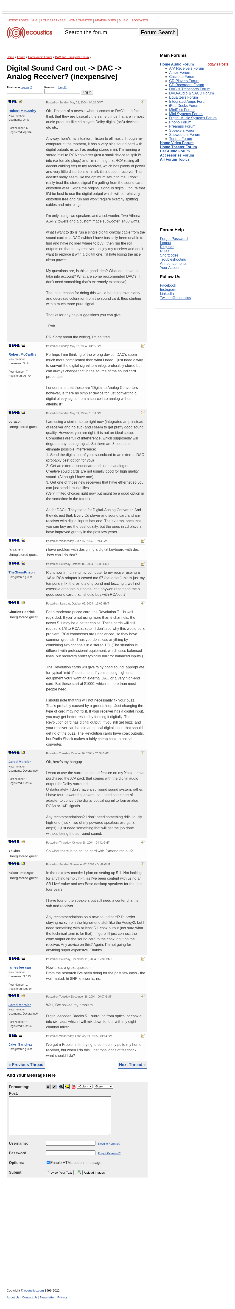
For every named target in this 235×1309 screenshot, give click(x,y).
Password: (62, 90)
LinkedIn (167, 294)
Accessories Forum (177, 155)
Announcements (173, 263)
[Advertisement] (77, 1231)
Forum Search (158, 32)
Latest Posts (18, 20)
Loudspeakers (53, 20)
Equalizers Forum (183, 97)
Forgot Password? (109, 1153)
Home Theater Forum (178, 147)
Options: (16, 1163)
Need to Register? (109, 1143)
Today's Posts (217, 64)
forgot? (62, 87)
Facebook (168, 285)
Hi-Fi (35, 20)
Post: (13, 1093)
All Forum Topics (175, 159)
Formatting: (19, 1087)
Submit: (16, 1172)
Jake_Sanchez (20, 1044)
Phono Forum (180, 122)
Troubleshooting (173, 259)
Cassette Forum (182, 77)
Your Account (171, 268)
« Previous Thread (26, 1064)
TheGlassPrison (21, 572)
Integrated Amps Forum (188, 101)
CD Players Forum (184, 81)
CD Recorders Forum (186, 85)
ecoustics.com (34, 1290)
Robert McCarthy (22, 111)
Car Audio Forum (175, 151)
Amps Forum (179, 72)
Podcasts (139, 20)
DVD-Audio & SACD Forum (191, 93)
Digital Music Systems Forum (193, 118)
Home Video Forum (176, 143)
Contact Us (29, 1297)
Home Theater (80, 20)
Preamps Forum (182, 126)
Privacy (62, 1297)
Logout (165, 243)
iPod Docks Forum (184, 106)
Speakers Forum (182, 130)
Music (124, 20)
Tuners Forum (180, 139)
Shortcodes (169, 255)
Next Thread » (132, 1064)
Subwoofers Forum (184, 135)
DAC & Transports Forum (189, 89)
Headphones (105, 20)
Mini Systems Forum (186, 114)
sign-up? (26, 87)
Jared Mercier (19, 762)
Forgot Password (174, 239)
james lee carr (19, 967)
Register (167, 247)
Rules (164, 251)
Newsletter (47, 1297)
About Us (13, 1297)
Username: (25, 90)
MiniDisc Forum (182, 110)
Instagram (168, 289)
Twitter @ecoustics (175, 298)
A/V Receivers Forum (186, 68)
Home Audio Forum (177, 64)
